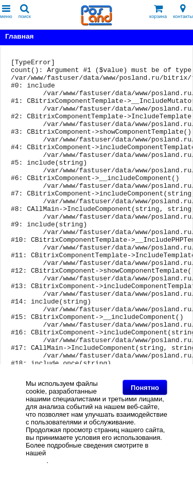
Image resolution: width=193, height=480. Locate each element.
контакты (183, 11)
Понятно (145, 388)
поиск (25, 11)
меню (6, 11)
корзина (158, 11)
